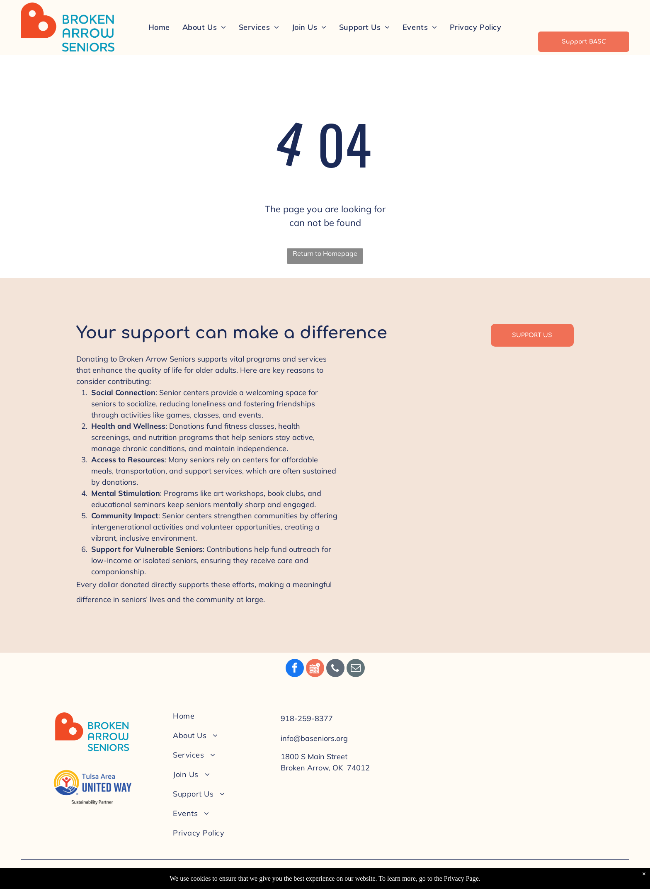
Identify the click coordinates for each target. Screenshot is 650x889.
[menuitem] (159, 26)
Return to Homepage (325, 253)
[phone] (335, 669)
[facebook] (295, 669)
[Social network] (315, 669)
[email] (356, 669)
